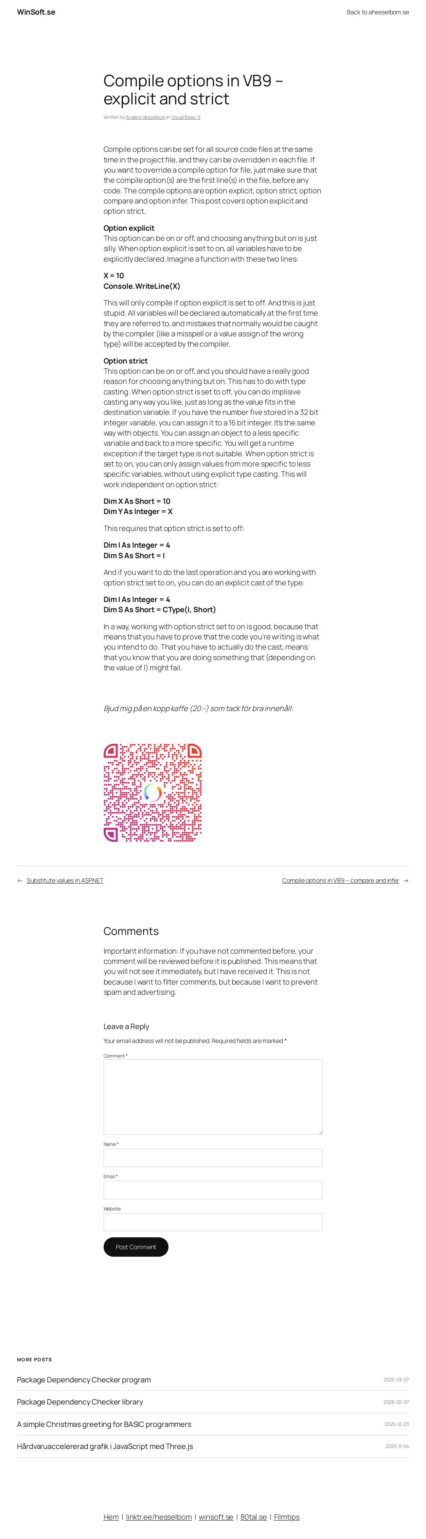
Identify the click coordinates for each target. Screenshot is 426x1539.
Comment (116, 1055)
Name (111, 1144)
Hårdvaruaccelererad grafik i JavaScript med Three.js (105, 1446)
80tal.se (254, 1517)
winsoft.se (216, 1517)
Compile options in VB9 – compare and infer (340, 880)
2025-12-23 (397, 1424)
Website (112, 1208)
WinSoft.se (36, 12)
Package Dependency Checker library (80, 1402)
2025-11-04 (397, 1446)
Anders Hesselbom (145, 117)
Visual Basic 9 (185, 117)
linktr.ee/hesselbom (159, 1517)
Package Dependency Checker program (84, 1380)
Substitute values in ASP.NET (65, 880)
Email (111, 1176)
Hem (111, 1517)
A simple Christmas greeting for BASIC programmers (104, 1424)
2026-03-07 (396, 1379)
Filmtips (287, 1517)
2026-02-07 (396, 1402)
